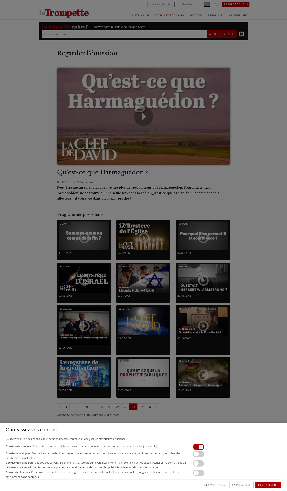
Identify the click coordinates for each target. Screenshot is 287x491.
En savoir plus (214, 485)
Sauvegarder (241, 485)
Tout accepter (268, 485)
